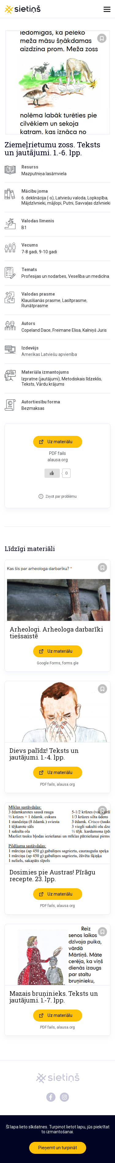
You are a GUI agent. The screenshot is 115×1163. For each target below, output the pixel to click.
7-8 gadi (29, 251)
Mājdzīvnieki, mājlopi (41, 203)
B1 (24, 227)
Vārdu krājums (50, 384)
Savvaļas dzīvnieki (92, 203)
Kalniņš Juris (94, 330)
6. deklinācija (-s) (37, 197)
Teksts (27, 384)
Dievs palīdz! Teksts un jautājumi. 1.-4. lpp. (44, 753)
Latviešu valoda (71, 197)
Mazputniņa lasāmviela (44, 173)
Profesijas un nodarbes (43, 276)
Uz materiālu (60, 441)
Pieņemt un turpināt (57, 1147)
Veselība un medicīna (88, 276)
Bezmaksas (32, 408)
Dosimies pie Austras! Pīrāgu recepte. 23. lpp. (52, 875)
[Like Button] (52, 473)
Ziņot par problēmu (61, 496)
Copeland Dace (36, 330)
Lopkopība (97, 197)
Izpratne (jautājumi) (40, 378)
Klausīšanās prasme (40, 300)
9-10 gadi (48, 251)
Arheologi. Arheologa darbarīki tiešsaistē (56, 632)
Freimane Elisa (66, 330)
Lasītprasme (74, 300)
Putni (68, 203)
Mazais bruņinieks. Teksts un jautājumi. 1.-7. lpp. (54, 996)
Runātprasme (34, 305)
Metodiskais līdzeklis (81, 378)
